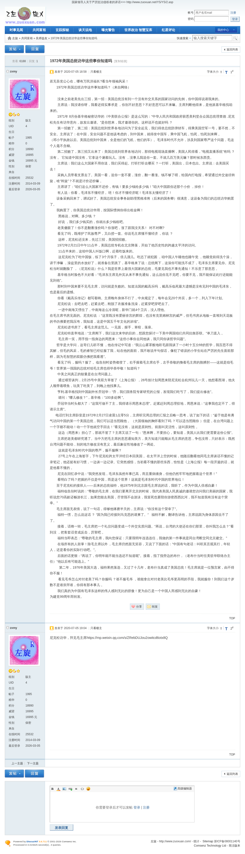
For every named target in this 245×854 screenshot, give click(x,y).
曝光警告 (108, 30)
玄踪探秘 (62, 30)
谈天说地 (85, 30)
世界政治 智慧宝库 (138, 30)
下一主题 (33, 763)
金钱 (11, 160)
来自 (11, 172)
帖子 (11, 137)
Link (70, 788)
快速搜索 (182, 38)
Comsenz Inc (69, 841)
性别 (11, 166)
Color (58, 788)
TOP (232, 618)
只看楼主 (96, 71)
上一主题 (17, 763)
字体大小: (213, 71)
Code (82, 788)
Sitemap (208, 841)
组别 (11, 120)
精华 (11, 143)
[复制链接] (120, 61)
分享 (139, 606)
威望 (11, 155)
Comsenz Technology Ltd (210, 845)
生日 (11, 132)
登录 (137, 807)
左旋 (15, 38)
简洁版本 (234, 845)
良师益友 (41, 38)
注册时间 (14, 183)
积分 (11, 149)
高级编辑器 (182, 788)
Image (64, 788)
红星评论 (168, 30)
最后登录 (14, 189)
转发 (155, 606)
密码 (191, 19)
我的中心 (223, 30)
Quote (76, 788)
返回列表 (232, 49)
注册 (233, 12)
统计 (196, 841)
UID (11, 126)
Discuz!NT (32, 841)
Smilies (88, 788)
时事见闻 (16, 30)
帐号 (191, 12)
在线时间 (14, 178)
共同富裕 (39, 30)
